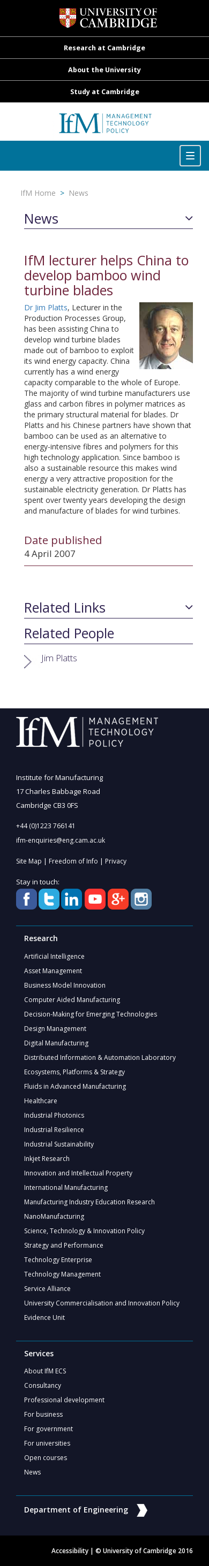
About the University (104, 69)
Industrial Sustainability (59, 1144)
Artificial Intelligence (54, 956)
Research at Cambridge (104, 47)
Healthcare (40, 1100)
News (78, 193)
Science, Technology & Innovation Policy (84, 1230)
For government (48, 1428)
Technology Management (62, 1274)
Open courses (45, 1457)
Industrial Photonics (54, 1115)
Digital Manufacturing (56, 1043)
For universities (47, 1443)
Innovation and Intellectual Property (78, 1173)
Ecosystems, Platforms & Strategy (74, 1071)
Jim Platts (59, 658)
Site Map (29, 861)
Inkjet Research (47, 1158)
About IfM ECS (45, 1371)
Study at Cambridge (104, 91)
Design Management (55, 1028)
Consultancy (42, 1385)
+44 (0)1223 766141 (46, 825)
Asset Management (53, 970)
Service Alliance (47, 1288)
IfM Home (38, 193)
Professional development (64, 1399)
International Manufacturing (66, 1187)
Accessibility (69, 1550)
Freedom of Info (73, 861)
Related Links (65, 607)
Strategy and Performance (63, 1245)
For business (43, 1414)
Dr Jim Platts (46, 307)
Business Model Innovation (65, 985)
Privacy (115, 861)
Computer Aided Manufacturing (72, 999)
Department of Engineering (85, 1509)
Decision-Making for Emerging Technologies (90, 1014)
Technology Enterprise (58, 1259)
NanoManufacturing (54, 1216)
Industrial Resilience (54, 1129)
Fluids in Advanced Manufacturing (75, 1086)
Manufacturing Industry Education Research (89, 1201)
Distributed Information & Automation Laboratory (100, 1057)
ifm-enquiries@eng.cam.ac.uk (60, 840)
